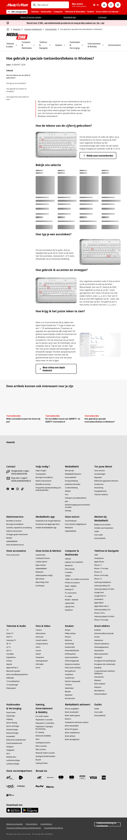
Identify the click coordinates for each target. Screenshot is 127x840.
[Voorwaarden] (41, 474)
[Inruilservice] (99, 484)
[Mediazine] (39, 572)
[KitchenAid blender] (72, 650)
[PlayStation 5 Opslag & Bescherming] (49, 727)
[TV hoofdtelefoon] (13, 681)
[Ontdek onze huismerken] (103, 528)
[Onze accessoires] (13, 555)
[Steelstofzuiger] (12, 729)
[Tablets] (68, 576)
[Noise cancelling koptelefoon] (17, 674)
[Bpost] (10, 778)
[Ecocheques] (40, 585)
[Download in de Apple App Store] (48, 524)
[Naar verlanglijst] (111, 5)
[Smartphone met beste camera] (76, 722)
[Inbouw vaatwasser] (101, 643)
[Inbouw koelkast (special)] (103, 633)
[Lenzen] (38, 650)
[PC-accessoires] (71, 593)
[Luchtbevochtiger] (12, 764)
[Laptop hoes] (69, 606)
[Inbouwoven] (99, 677)
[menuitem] (35, 11)
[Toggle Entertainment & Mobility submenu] (102, 45)
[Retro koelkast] (99, 684)
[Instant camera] (41, 640)
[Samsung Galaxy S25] (102, 585)
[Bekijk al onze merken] (102, 524)
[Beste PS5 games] (71, 729)
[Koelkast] (97, 630)
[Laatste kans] (40, 555)
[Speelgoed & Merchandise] (45, 756)
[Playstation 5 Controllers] (45, 723)
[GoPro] (38, 647)
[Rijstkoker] (69, 695)
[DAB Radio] (10, 678)
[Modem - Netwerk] (71, 599)
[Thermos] (68, 685)
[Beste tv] (68, 719)
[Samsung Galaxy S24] (102, 609)
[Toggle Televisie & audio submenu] (16, 45)
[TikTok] (23, 488)
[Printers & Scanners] (72, 582)
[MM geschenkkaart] (82, 778)
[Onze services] (99, 470)
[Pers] (66, 494)
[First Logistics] (10, 795)
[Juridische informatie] (72, 484)
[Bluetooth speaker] (13, 671)
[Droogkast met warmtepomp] (105, 661)
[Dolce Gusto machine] (73, 667)
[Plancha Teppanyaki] (72, 681)
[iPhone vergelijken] (72, 708)
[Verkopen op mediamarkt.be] (75, 498)
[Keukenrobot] (70, 647)
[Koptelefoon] (11, 657)
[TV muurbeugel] (12, 685)
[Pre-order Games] (42, 716)
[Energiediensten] (100, 491)
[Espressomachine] (71, 657)
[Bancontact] (39, 778)
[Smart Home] (11, 712)
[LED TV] (8, 650)
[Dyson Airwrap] (11, 723)
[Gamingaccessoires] (43, 742)
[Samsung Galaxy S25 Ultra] (104, 589)
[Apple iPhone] (99, 561)
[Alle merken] (40, 579)
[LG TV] (8, 647)
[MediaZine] (69, 527)
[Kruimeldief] (10, 736)
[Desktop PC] (69, 589)
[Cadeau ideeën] (41, 561)
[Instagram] (18, 488)
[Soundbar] (10, 654)
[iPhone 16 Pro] (99, 613)
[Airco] (8, 753)
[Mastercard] (72, 778)
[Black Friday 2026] (42, 582)
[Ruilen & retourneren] (43, 481)
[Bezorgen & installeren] (44, 477)
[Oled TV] (9, 637)
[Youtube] (13, 488)
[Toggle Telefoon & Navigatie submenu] (50, 45)
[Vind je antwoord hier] (19, 473)
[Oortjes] (9, 661)
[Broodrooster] (70, 698)
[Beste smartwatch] (72, 712)
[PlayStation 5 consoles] (44, 719)
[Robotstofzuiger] (12, 733)
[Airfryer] (68, 630)
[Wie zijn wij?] (69, 470)
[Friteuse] (68, 637)
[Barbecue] (68, 640)
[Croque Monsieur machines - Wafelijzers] (107, 672)
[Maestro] (61, 778)
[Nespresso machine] (72, 664)
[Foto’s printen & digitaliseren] (75, 524)
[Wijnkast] (97, 680)
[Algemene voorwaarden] (14, 824)
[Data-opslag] (69, 569)
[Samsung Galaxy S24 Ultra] (104, 616)
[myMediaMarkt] (12, 541)
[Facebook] (8, 488)
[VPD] (10, 786)
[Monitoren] (69, 565)
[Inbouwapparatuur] (101, 647)
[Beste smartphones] (72, 732)
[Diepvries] (97, 687)
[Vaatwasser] (98, 640)
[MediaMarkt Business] (73, 474)
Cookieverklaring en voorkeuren (107, 824)
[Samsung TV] (11, 640)
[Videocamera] (40, 633)
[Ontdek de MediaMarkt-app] (46, 527)
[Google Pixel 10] (100, 596)
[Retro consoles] (41, 746)
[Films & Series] (41, 749)
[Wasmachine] (99, 650)
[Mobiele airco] (11, 757)
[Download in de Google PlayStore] (48, 521)
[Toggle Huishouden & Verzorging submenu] (82, 45)
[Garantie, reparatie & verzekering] (19, 527)
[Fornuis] (97, 637)
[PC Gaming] (40, 732)
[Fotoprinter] (40, 657)
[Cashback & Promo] (43, 558)
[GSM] (96, 555)
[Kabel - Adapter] (71, 586)
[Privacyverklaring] (71, 481)
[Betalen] (9, 538)
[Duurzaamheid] (70, 477)
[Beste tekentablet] (72, 726)
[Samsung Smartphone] (102, 582)
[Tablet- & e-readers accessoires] (77, 579)
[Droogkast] (98, 657)
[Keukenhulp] (69, 643)
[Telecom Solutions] (101, 494)
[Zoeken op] (34, 5)
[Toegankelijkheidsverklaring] (53, 828)
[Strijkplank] (10, 750)
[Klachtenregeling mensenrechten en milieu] (78, 506)
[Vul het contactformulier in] (21, 480)
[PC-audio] (68, 596)
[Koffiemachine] (70, 654)
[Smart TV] (9, 633)
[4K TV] (8, 643)
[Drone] (38, 667)
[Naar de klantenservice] (15, 545)
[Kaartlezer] (69, 610)
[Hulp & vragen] (41, 470)
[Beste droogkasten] (72, 739)
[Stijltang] (9, 719)
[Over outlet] (98, 535)
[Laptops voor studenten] (74, 562)
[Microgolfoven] (70, 671)
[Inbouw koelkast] (100, 694)
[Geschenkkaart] (71, 521)
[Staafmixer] (69, 674)
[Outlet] (96, 531)
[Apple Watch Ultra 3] (101, 606)
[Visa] (93, 778)
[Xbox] (37, 739)
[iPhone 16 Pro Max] (101, 575)
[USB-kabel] (39, 664)
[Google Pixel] (99, 592)
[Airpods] (9, 664)
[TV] (7, 630)
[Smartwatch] (98, 599)
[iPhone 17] (98, 565)
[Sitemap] (68, 510)
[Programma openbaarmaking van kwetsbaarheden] (49, 488)
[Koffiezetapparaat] (72, 661)
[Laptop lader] (69, 603)
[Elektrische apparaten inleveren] (106, 481)
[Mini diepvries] (99, 690)
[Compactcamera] (42, 643)
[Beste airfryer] (70, 736)
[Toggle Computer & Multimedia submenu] (34, 45)
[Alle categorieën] (17, 12)
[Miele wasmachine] (101, 654)
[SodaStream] (69, 678)
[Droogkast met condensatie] (104, 664)
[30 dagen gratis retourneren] (17, 534)
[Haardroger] (10, 716)
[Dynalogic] (21, 786)
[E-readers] (68, 572)
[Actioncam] (39, 637)
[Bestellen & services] (43, 484)
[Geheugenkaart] (42, 661)
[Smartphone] (99, 558)
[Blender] (68, 691)
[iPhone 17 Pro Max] (101, 568)
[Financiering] (98, 487)
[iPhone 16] (98, 572)
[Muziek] (38, 760)
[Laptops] (68, 558)
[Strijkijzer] (10, 746)
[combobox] (52, 4)
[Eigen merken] (41, 565)
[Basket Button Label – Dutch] (118, 5)
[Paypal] (39, 786)
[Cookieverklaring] (71, 487)
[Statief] (38, 654)
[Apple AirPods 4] (12, 667)
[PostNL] (21, 778)
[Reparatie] (98, 477)
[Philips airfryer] (70, 633)
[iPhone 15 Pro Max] (101, 620)
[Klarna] (50, 787)
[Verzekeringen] (99, 474)
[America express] (104, 778)
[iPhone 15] (98, 579)
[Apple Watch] (99, 603)
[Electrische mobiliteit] (43, 736)
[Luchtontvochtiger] (13, 760)
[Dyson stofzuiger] (12, 726)
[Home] (8, 29)
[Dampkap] (97, 667)
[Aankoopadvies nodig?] (44, 575)
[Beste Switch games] (72, 715)
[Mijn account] (104, 5)
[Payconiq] (50, 778)
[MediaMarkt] (17, 4)
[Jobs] (66, 501)
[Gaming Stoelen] (42, 763)
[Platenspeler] (11, 688)
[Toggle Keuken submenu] (64, 45)
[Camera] (39, 630)
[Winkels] (68, 491)
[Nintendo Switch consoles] (45, 753)
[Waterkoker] (69, 688)
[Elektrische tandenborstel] (16, 740)
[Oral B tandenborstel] (14, 743)
